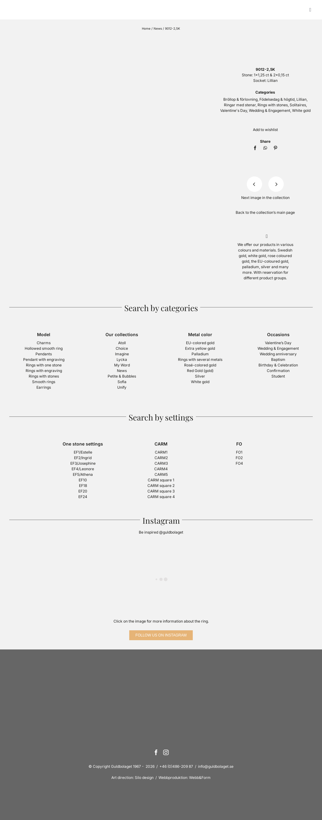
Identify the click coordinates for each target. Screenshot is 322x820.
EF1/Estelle (83, 452)
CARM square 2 (161, 485)
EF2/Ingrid (83, 457)
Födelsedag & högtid (277, 99)
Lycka (122, 359)
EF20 (82, 491)
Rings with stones (273, 105)
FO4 (239, 463)
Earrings (43, 387)
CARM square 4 (161, 496)
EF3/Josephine (83, 463)
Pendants (43, 354)
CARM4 (161, 469)
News (158, 28)
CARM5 (161, 474)
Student (278, 376)
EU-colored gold (200, 342)
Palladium (200, 354)
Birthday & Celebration (278, 365)
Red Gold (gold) (200, 370)
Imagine (122, 354)
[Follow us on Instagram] (161, 635)
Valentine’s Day (278, 342)
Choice (122, 348)
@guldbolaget (171, 532)
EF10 (83, 480)
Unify (121, 387)
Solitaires (298, 105)
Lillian (301, 99)
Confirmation (278, 370)
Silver (200, 376)
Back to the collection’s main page (265, 212)
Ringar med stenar (240, 105)
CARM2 (161, 457)
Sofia (122, 381)
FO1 (239, 452)
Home (146, 28)
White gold (301, 110)
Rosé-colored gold (200, 365)
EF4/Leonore (83, 469)
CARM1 (161, 452)
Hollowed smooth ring (44, 348)
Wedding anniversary (278, 354)
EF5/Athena (83, 474)
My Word (122, 365)
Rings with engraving (44, 370)
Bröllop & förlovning (240, 99)
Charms (44, 342)
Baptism (278, 359)
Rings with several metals (200, 359)
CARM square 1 (161, 480)
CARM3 (161, 463)
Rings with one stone (44, 365)
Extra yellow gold (200, 348)
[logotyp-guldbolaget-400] (265, 39)
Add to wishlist (265, 129)
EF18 (83, 485)
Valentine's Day (233, 110)
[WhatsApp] (265, 148)
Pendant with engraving (43, 359)
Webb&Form (200, 777)
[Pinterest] (275, 148)
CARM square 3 (161, 491)
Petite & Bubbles (122, 376)
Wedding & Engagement (269, 110)
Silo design (144, 777)
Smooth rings (43, 381)
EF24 (82, 496)
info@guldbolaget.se (215, 766)
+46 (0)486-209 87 (176, 766)
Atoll (122, 342)
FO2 (239, 457)
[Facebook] (255, 148)
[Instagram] (166, 752)
